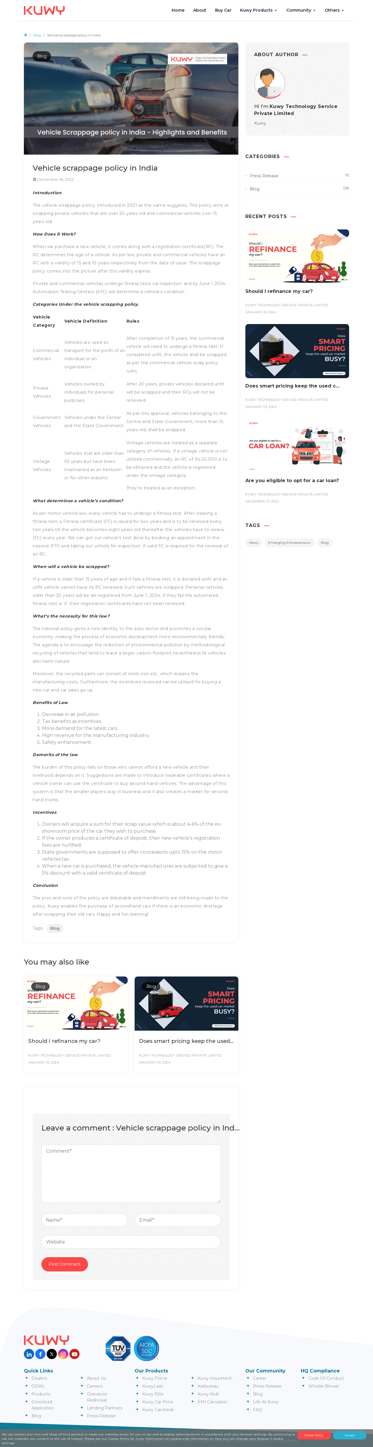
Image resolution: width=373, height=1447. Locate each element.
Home (178, 10)
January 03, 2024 (154, 1062)
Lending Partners (104, 1408)
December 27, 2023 (262, 501)
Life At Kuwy (266, 1401)
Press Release (264, 175)
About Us (96, 1378)
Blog (37, 35)
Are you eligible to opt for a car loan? (292, 480)
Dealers (39, 1378)
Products (40, 1394)
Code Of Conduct (326, 1378)
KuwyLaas (152, 1386)
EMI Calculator (212, 1401)
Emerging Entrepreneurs (289, 542)
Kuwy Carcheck (158, 1409)
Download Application (42, 1405)
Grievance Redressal (97, 1397)
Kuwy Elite (153, 1394)
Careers (94, 1386)
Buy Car (223, 10)
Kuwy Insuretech (215, 1378)
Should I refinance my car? (65, 1041)
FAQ (257, 1409)
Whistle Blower (323, 1386)
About (199, 10)
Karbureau (208, 1386)
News (253, 542)
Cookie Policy (313, 1435)
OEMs (37, 1386)
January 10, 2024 (43, 1062)
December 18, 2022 (55, 179)
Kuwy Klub (208, 1394)
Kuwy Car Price (157, 1401)
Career (259, 1378)
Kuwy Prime (154, 1378)
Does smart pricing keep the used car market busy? (190, 1041)
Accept (350, 1435)
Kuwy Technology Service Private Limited (69, 1055)
